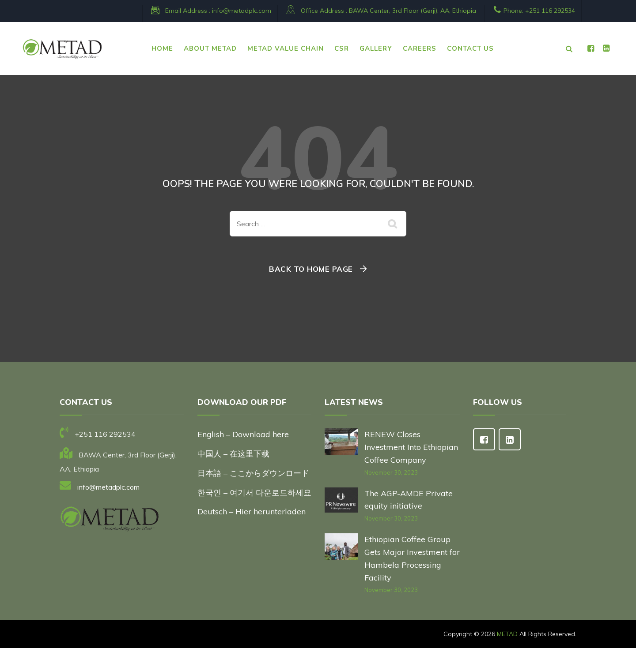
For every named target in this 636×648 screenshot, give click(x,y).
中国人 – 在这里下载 (233, 454)
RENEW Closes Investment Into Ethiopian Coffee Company (411, 447)
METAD (507, 634)
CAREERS (419, 48)
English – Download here (244, 434)
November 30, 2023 (391, 472)
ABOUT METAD (210, 48)
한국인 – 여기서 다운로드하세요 (254, 492)
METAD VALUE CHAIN (285, 48)
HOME (162, 48)
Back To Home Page (311, 268)
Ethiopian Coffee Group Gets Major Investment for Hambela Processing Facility (412, 558)
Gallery (376, 48)
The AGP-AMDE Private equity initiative (408, 499)
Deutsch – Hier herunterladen (251, 511)
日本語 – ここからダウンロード (253, 473)
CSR (341, 48)
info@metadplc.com (241, 11)
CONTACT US (470, 48)
